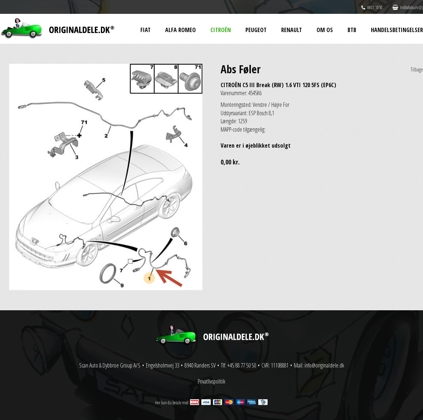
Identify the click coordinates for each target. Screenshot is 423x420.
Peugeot (256, 30)
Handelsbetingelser (397, 30)
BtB (352, 30)
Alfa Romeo (180, 30)
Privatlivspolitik (211, 381)
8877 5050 (372, 7)
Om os (325, 30)
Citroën (220, 30)
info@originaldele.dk (324, 365)
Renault (291, 30)
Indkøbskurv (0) (407, 7)
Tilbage (417, 69)
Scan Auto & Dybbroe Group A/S (109, 365)
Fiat (145, 30)
